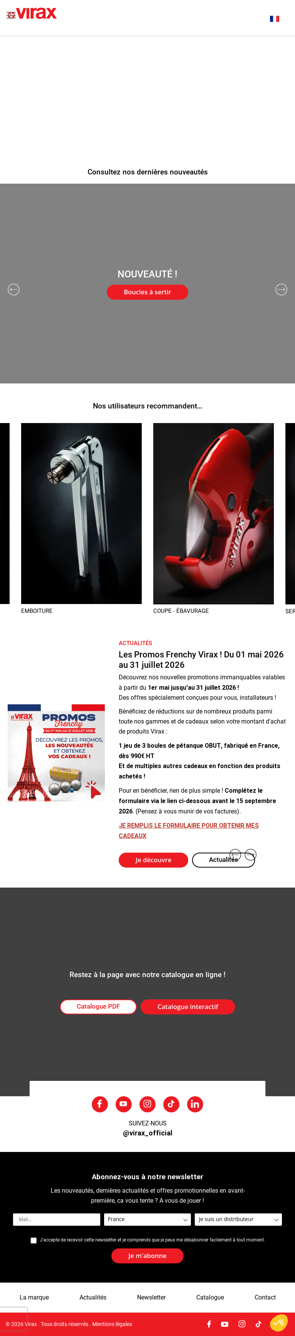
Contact (265, 1297)
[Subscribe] (147, 1255)
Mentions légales (112, 1324)
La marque (34, 1297)
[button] (278, 19)
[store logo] (78, 18)
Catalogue (210, 1297)
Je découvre (153, 859)
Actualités (223, 859)
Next (281, 289)
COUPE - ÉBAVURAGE (181, 610)
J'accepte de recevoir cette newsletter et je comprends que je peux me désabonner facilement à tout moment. (152, 1240)
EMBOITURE (37, 610)
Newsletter (151, 1297)
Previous (14, 289)
